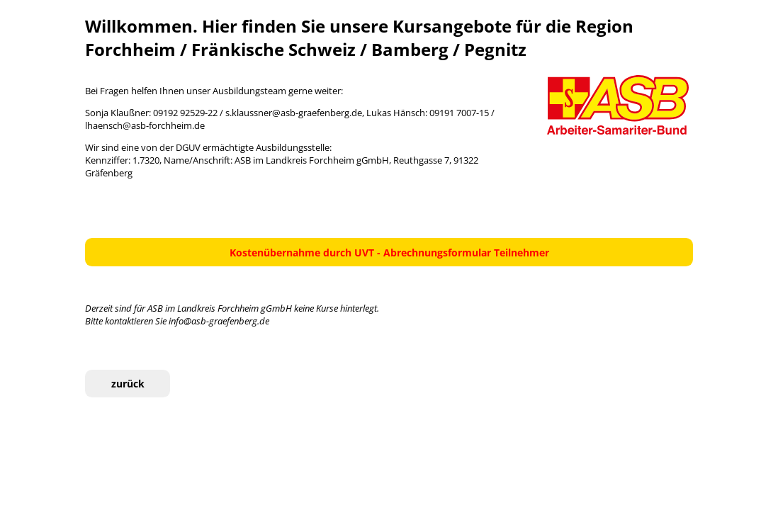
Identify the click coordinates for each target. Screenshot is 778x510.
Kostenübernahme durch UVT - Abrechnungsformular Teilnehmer (389, 252)
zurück (128, 383)
